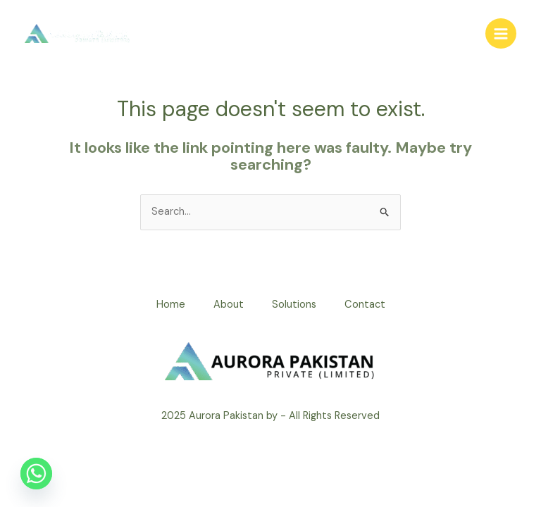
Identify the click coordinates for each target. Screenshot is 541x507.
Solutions (294, 304)
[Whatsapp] (36, 473)
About (228, 304)
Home (170, 304)
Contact (364, 304)
